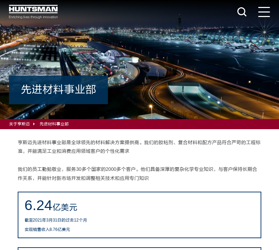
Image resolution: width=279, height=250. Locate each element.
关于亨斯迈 (19, 124)
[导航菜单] (264, 12)
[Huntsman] (33, 12)
